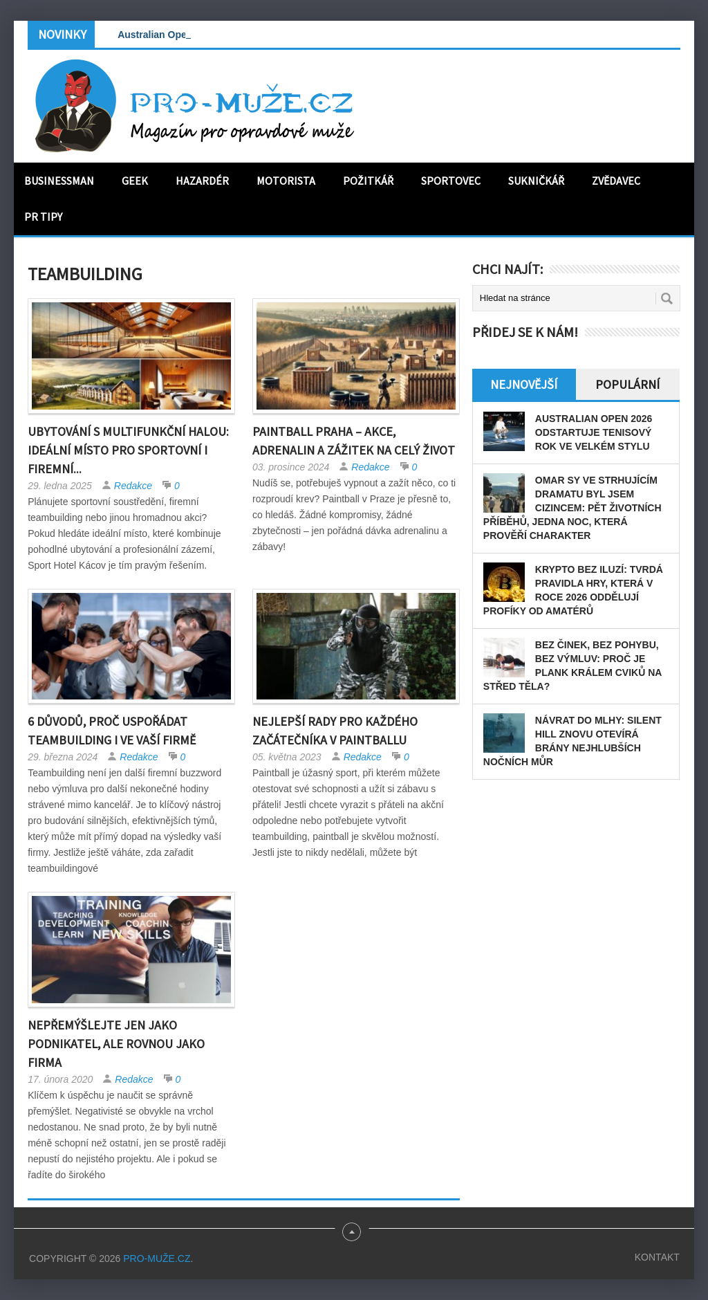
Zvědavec (616, 180)
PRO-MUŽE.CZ (156, 1258)
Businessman (59, 180)
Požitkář (368, 180)
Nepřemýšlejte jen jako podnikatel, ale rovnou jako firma (116, 1043)
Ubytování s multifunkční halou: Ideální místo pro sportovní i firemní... (128, 450)
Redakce (133, 485)
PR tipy (43, 216)
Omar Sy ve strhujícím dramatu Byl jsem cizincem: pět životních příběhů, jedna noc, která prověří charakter (572, 508)
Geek (135, 180)
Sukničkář (536, 180)
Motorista (286, 180)
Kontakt (657, 1257)
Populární (627, 384)
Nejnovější (523, 384)
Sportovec (451, 180)
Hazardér (202, 180)
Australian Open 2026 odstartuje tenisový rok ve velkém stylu (594, 432)
